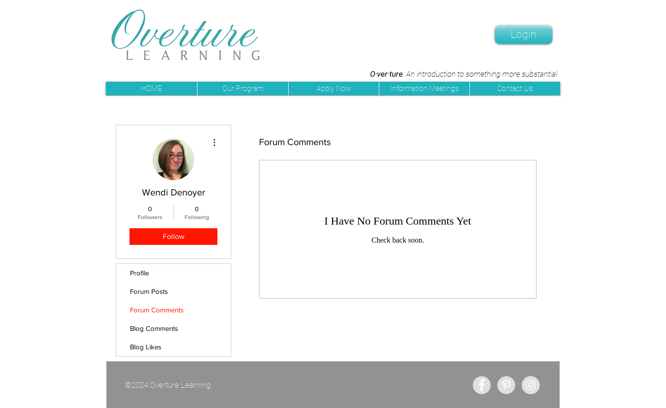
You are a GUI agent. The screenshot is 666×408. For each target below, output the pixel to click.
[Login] (523, 34)
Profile (139, 273)
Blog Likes (145, 347)
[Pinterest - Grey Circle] (506, 385)
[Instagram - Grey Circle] (531, 385)
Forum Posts (149, 291)
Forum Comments (157, 310)
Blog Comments (154, 328)
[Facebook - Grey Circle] (482, 385)
